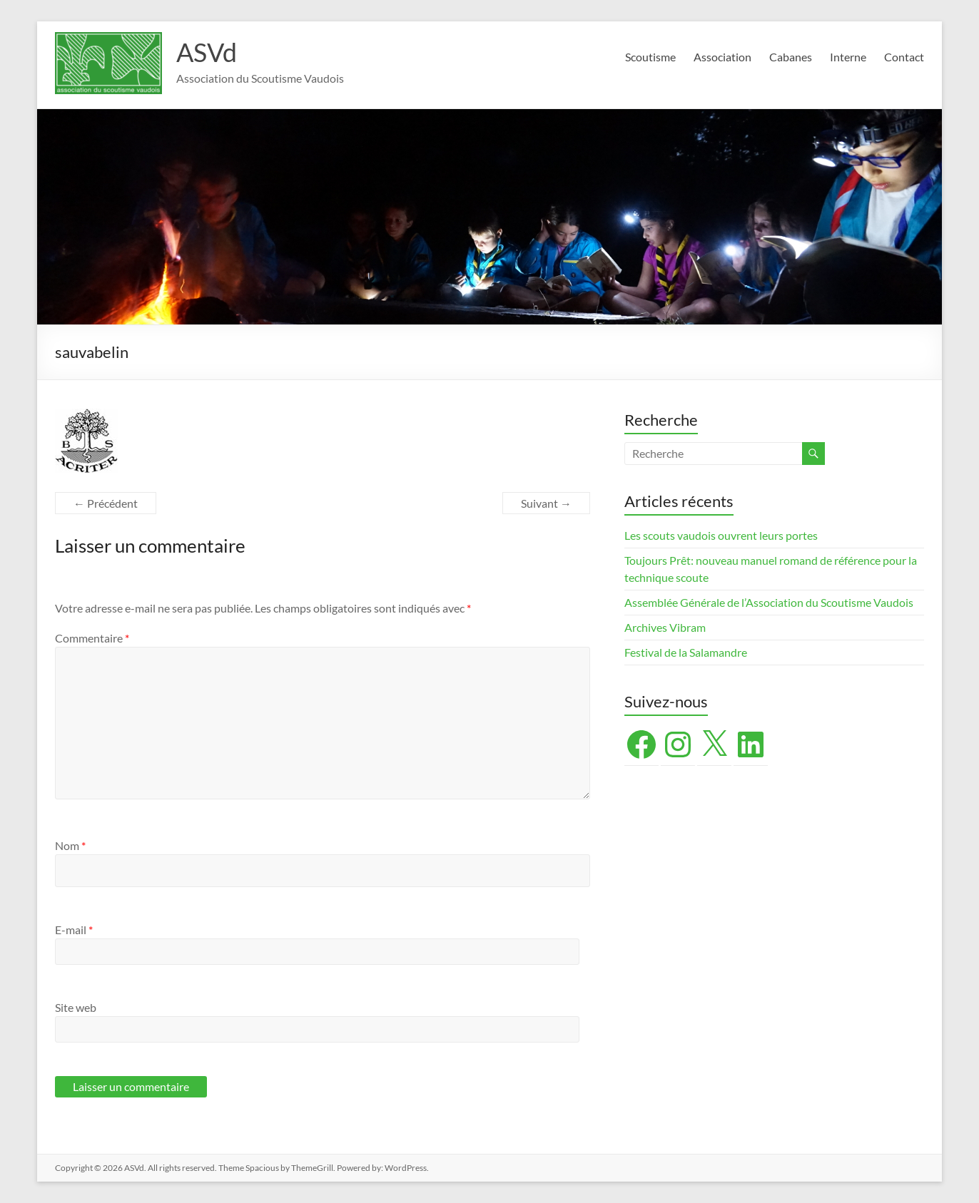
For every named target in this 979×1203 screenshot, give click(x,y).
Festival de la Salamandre (686, 652)
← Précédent (105, 503)
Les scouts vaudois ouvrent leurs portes (721, 535)
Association (722, 56)
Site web (75, 1007)
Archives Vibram (665, 627)
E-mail (74, 929)
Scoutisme (650, 56)
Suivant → (546, 503)
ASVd (206, 52)
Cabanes (790, 56)
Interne (848, 56)
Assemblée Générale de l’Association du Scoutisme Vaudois (768, 602)
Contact (904, 56)
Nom (70, 845)
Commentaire (92, 638)
